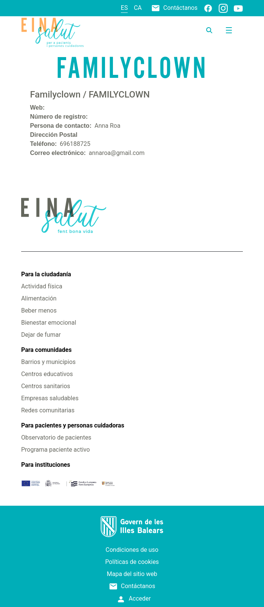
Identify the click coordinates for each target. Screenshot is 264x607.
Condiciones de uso (132, 549)
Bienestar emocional (48, 322)
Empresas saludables (50, 398)
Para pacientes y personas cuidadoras (72, 425)
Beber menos (39, 310)
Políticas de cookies (132, 561)
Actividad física (41, 286)
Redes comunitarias (47, 410)
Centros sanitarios (45, 386)
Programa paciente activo (55, 449)
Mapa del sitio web (132, 574)
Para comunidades (46, 349)
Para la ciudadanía (46, 274)
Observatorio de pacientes (56, 437)
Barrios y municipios (48, 361)
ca (138, 7)
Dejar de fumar (41, 334)
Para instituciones (45, 464)
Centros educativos (47, 374)
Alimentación (39, 298)
